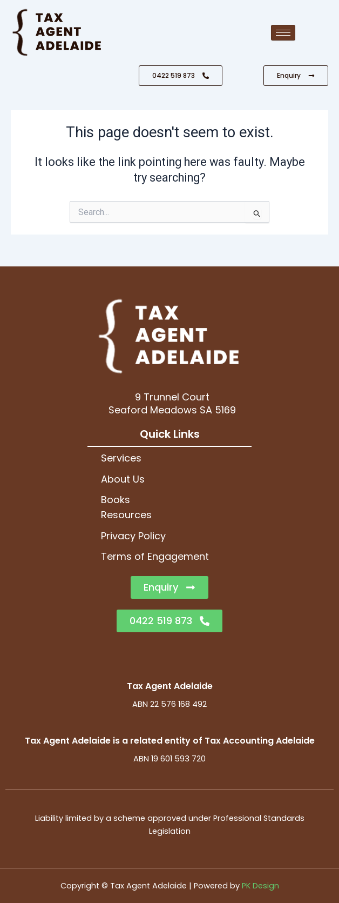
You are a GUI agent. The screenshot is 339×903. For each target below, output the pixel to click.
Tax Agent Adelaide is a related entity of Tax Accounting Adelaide (170, 740)
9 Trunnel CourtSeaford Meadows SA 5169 (172, 403)
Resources (126, 514)
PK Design (260, 885)
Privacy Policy (133, 536)
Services (121, 458)
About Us (123, 479)
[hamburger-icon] (283, 33)
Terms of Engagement (155, 556)
